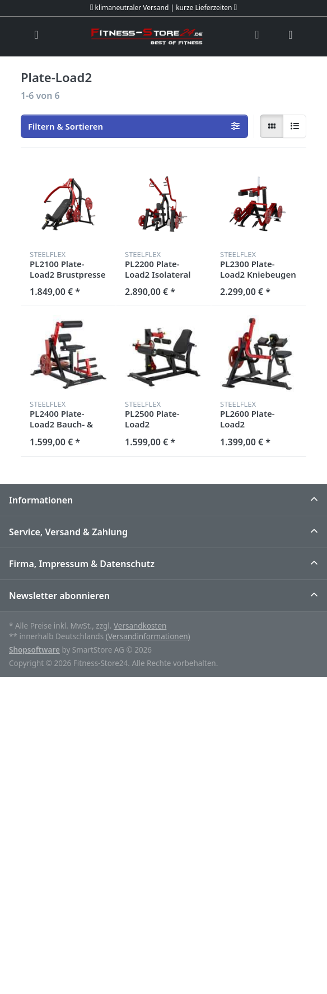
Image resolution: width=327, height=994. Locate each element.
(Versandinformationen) (148, 636)
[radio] (271, 126)
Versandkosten (140, 626)
